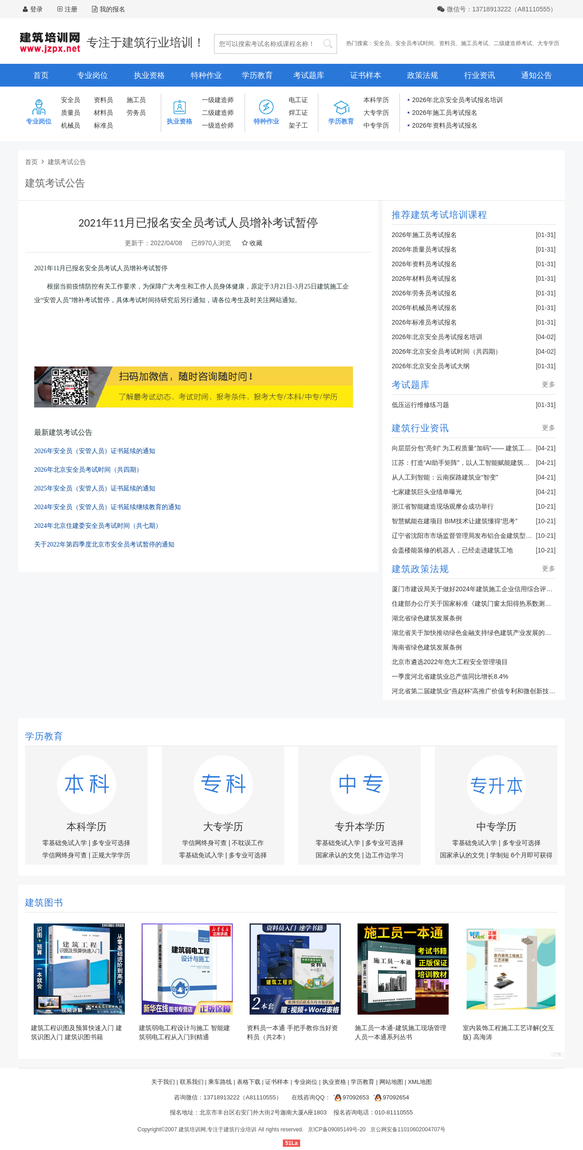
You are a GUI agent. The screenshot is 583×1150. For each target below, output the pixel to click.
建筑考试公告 (67, 161)
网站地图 (391, 1081)
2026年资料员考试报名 (444, 125)
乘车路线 (220, 1081)
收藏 (252, 243)
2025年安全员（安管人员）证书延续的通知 (94, 488)
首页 (41, 75)
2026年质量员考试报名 (424, 249)
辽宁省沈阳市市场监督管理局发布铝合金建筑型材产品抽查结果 (481, 535)
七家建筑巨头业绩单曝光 (427, 491)
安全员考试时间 (414, 43)
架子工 (298, 125)
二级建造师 (218, 112)
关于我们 (163, 1081)
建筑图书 (44, 902)
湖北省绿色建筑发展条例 (427, 618)
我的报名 (108, 9)
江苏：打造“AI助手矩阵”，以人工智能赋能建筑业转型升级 (473, 462)
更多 (549, 384)
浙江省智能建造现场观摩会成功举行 (443, 506)
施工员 (136, 99)
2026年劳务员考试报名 (424, 293)
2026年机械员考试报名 (424, 307)
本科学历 (376, 99)
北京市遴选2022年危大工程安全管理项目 (450, 661)
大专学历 (548, 43)
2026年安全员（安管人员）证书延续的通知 (94, 451)
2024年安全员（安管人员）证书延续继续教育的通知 (107, 507)
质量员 (70, 112)
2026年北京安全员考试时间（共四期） (88, 469)
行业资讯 (479, 75)
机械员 (70, 125)
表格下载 (249, 1081)
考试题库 (308, 75)
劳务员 (136, 112)
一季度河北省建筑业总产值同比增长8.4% (450, 676)
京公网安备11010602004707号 (407, 1129)
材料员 (103, 112)
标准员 (103, 125)
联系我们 (192, 1081)
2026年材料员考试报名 (424, 278)
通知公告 (536, 75)
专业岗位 (92, 75)
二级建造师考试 (513, 43)
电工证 (298, 99)
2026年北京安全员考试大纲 (431, 366)
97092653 (350, 1097)
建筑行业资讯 (420, 428)
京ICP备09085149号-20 (337, 1129)
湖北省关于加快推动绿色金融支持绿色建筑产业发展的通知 (474, 632)
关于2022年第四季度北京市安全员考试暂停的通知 (104, 544)
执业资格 (149, 75)
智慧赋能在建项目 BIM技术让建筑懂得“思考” (454, 521)
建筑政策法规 (420, 568)
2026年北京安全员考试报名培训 (457, 99)
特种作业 (206, 75)
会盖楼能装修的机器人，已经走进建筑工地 (452, 550)
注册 (71, 9)
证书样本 (365, 75)
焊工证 (298, 112)
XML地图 (420, 1081)
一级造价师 (218, 125)
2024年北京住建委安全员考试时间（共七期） (98, 525)
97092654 (390, 1097)
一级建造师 (218, 99)
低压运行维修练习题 (420, 404)
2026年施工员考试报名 (444, 112)
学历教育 (257, 75)
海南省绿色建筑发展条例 (427, 647)
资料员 (447, 43)
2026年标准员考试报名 (424, 322)
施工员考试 (474, 43)
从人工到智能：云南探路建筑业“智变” (445, 477)
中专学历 (376, 125)
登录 (36, 9)
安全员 (381, 43)
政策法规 (422, 75)
